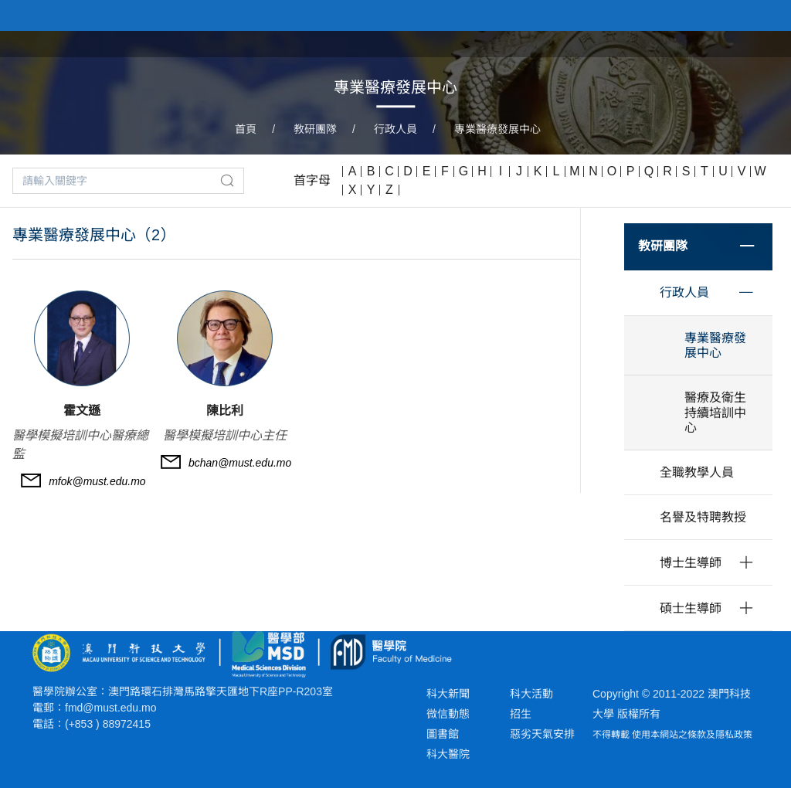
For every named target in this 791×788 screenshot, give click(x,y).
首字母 (312, 180)
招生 (520, 714)
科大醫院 (448, 754)
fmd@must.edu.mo (110, 707)
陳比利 (224, 410)
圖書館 (442, 734)
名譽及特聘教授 (703, 517)
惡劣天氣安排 (542, 734)
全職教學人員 (697, 472)
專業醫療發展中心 (497, 129)
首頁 (245, 129)
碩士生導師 (690, 608)
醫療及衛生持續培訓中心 (715, 412)
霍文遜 (81, 410)
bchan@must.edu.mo (239, 463)
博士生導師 (690, 562)
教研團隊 (315, 129)
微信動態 (448, 714)
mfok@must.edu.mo (97, 481)
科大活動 (531, 694)
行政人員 (395, 129)
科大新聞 (448, 694)
